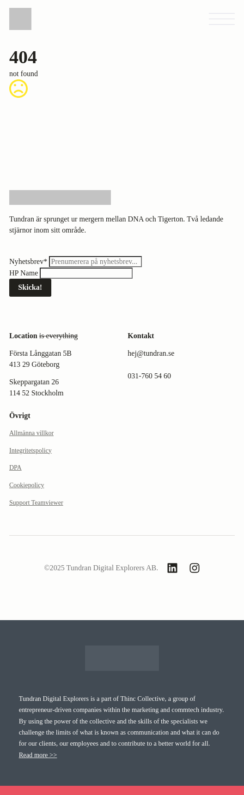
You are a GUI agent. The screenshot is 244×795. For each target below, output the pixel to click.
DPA (15, 467)
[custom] (172, 568)
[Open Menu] (222, 19)
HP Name (24, 273)
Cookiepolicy (26, 485)
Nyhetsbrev (29, 261)
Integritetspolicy (30, 450)
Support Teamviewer (36, 502)
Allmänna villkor (31, 433)
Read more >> (38, 755)
